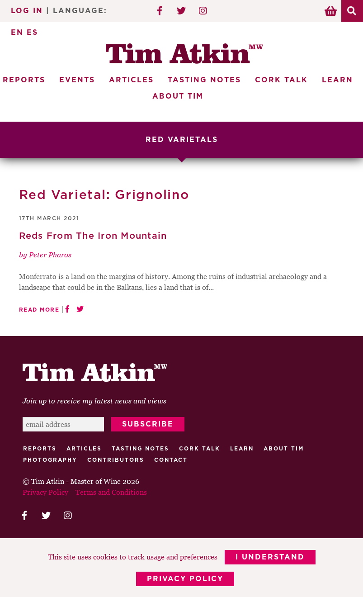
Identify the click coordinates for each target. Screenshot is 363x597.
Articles (131, 80)
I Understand (270, 557)
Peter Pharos (50, 255)
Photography (50, 460)
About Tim (177, 96)
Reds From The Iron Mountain (93, 236)
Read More (39, 310)
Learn (337, 80)
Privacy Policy (185, 579)
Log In (27, 10)
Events (77, 80)
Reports (40, 448)
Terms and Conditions (111, 492)
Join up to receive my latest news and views (94, 401)
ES (32, 32)
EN (17, 32)
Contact (171, 460)
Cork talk (199, 448)
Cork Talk (281, 80)
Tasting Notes (204, 80)
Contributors (115, 460)
